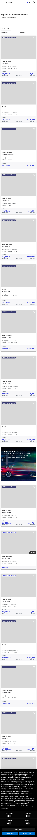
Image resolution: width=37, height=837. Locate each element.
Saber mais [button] (18, 829)
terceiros (31, 781)
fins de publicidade (22, 790)
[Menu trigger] (2, 2)
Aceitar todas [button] (27, 833)
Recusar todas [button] (10, 833)
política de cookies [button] (19, 779)
